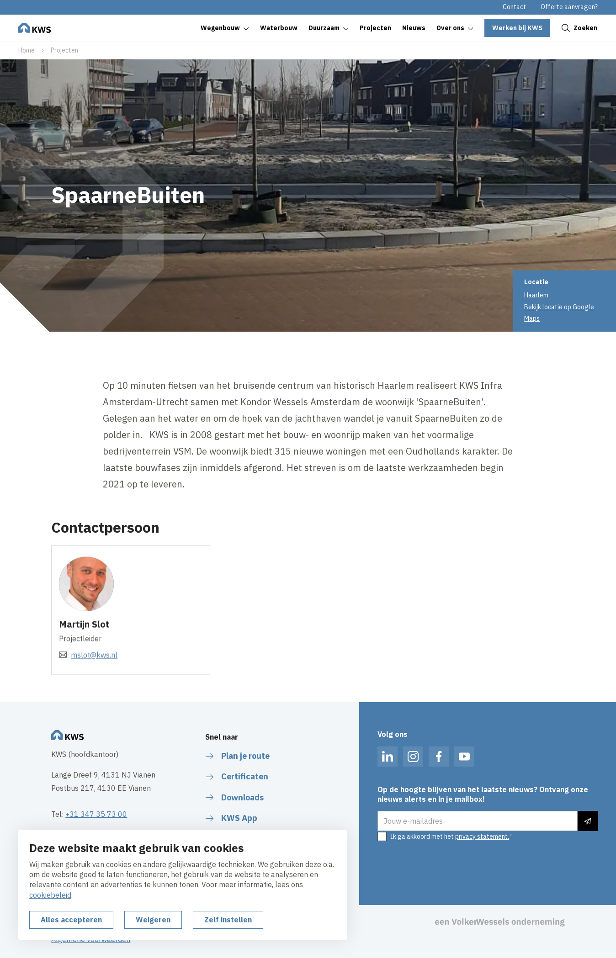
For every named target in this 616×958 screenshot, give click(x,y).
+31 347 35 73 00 (96, 814)
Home (26, 50)
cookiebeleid (50, 895)
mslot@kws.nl (94, 665)
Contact (514, 7)
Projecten (64, 50)
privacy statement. (482, 836)
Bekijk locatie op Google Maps (559, 313)
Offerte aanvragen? (569, 7)
